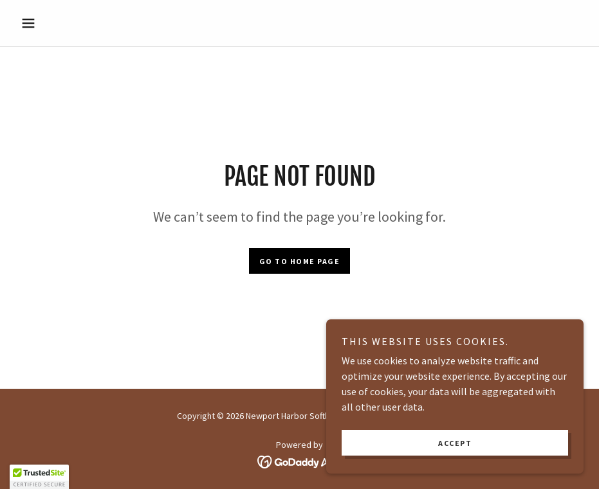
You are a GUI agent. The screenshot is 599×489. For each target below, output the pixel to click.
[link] (299, 460)
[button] (57, 23)
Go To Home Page (299, 261)
